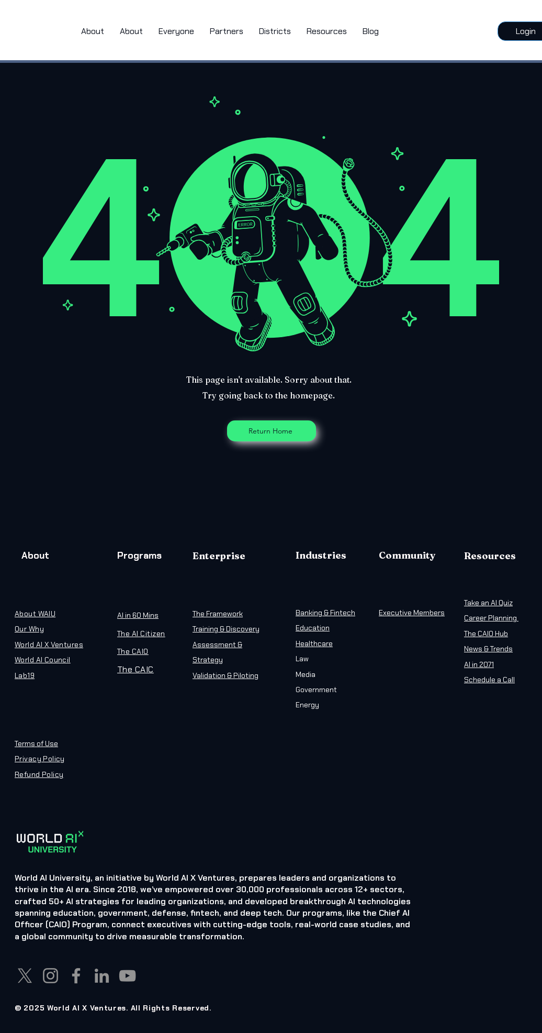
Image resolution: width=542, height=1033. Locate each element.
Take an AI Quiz (488, 602)
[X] (25, 975)
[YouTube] (127, 975)
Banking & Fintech (325, 612)
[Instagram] (50, 975)
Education (313, 627)
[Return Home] (271, 430)
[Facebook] (76, 975)
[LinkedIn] (102, 975)
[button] (176, 31)
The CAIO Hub (486, 633)
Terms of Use (36, 743)
